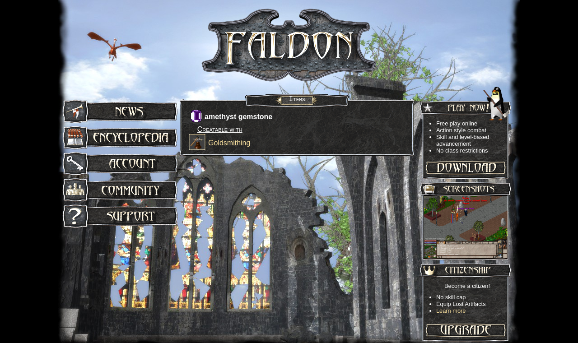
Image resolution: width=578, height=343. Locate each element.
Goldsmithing (229, 143)
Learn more (451, 310)
